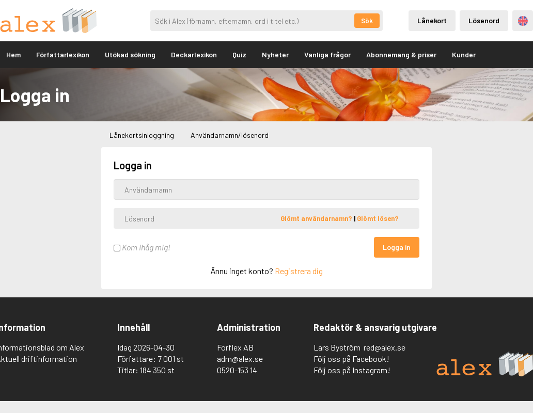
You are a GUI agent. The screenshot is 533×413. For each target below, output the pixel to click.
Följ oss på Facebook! (351, 358)
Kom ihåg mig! (142, 247)
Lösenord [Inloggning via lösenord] (483, 20)
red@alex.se (384, 347)
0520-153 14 (237, 370)
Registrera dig (299, 271)
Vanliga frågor (327, 54)
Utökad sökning (130, 54)
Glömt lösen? (378, 218)
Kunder (464, 54)
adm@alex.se (240, 358)
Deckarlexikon (194, 54)
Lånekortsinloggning (141, 135)
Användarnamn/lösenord (230, 135)
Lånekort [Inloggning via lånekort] (432, 20)
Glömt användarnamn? (317, 218)
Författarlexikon (62, 54)
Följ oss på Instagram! (351, 370)
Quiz (239, 54)
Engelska (523, 21)
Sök (367, 21)
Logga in (397, 247)
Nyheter (275, 54)
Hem (13, 54)
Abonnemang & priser (401, 54)
